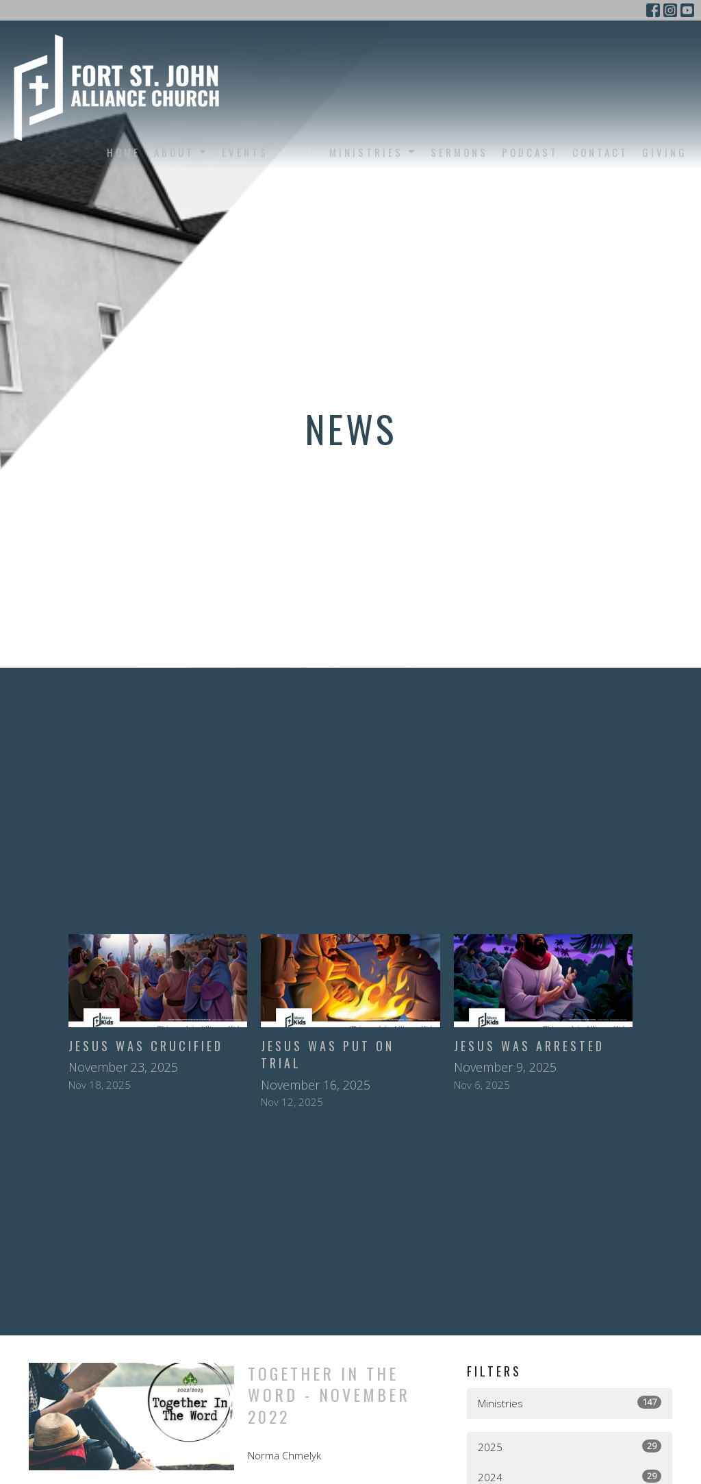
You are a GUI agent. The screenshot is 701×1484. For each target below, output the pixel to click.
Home (123, 152)
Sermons (459, 152)
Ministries (373, 152)
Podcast (530, 152)
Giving (664, 152)
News (299, 152)
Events (245, 152)
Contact (600, 152)
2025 (569, 1446)
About (181, 152)
